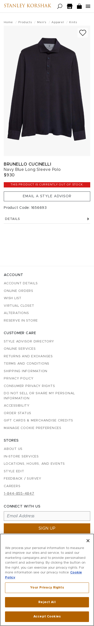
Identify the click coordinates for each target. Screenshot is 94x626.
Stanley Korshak (27, 6)
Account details (21, 283)
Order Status (17, 413)
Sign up (47, 528)
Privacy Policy (19, 378)
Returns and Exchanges (28, 356)
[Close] (87, 540)
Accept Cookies (47, 616)
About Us (13, 449)
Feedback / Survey (22, 478)
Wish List (13, 298)
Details (47, 219)
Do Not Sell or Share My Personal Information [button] (39, 396)
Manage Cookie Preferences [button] (32, 428)
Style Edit (14, 471)
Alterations (16, 313)
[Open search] (59, 6)
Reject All (46, 602)
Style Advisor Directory (29, 341)
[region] (47, 580)
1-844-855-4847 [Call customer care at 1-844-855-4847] (19, 493)
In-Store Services (21, 456)
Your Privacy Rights (47, 587)
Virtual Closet (19, 305)
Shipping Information (25, 371)
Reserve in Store (21, 320)
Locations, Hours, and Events (34, 463)
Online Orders (18, 291)
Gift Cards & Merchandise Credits (38, 420)
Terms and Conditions (26, 363)
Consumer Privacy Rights (29, 386)
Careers (12, 486)
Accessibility (17, 405)
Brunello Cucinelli (27, 164)
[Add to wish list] (83, 32)
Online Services (20, 348)
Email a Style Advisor (47, 196)
